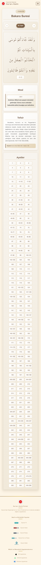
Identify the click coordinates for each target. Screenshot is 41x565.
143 (28, 310)
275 (28, 472)
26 (28, 191)
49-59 (12, 218)
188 (28, 361)
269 (28, 462)
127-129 (28, 292)
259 (20, 453)
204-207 (28, 380)
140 (28, 306)
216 (28, 393)
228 (20, 412)
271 (20, 467)
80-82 (12, 237)
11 (20, 177)
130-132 (12, 297)
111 (28, 269)
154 (28, 324)
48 (28, 214)
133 (20, 297)
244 (28, 430)
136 (20, 301)
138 (12, 306)
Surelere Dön (20, 11)
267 (12, 462)
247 (28, 435)
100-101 (28, 255)
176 (20, 347)
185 (28, 357)
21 (12, 186)
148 (12, 320)
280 (12, 481)
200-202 (12, 380)
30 (12, 200)
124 (28, 287)
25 (20, 191)
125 (12, 292)
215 (20, 393)
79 (28, 232)
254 (28, 444)
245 (12, 435)
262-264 (20, 458)
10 (12, 177)
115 (12, 278)
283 (12, 485)
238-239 (12, 426)
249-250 (20, 439)
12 (28, 177)
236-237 (28, 421)
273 (12, 472)
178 (12, 352)
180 (28, 352)
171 (12, 343)
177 (28, 347)
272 (28, 467)
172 (20, 343)
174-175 (12, 347)
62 (12, 223)
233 (12, 421)
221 (20, 403)
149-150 (20, 320)
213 (28, 389)
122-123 (20, 287)
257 (28, 449)
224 (20, 407)
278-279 (28, 476)
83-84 (20, 237)
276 (12, 476)
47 (20, 214)
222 (28, 403)
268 (20, 462)
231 (20, 416)
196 (12, 375)
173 (28, 343)
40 (28, 205)
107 (20, 264)
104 (20, 260)
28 (20, 195)
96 (28, 251)
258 (12, 453)
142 (20, 310)
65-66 (29, 223)
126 (20, 292)
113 (20, 274)
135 (12, 301)
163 (20, 333)
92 (28, 246)
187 (20, 361)
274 (20, 472)
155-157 (12, 329)
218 (20, 398)
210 (28, 384)
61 (28, 218)
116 (20, 278)
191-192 (28, 366)
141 (12, 310)
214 (12, 393)
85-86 (29, 237)
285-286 (28, 485)
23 (28, 186)
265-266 (28, 458)
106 (12, 264)
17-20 (29, 182)
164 (28, 333)
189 (12, 366)
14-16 (20, 182)
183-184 (20, 357)
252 (12, 444)
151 (28, 320)
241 (28, 426)
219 (28, 398)
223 (12, 407)
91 (20, 246)
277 (20, 476)
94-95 (20, 251)
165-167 (12, 338)
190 (20, 366)
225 (28, 407)
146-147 (28, 315)
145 (20, 315)
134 (28, 297)
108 (28, 264)
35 (12, 205)
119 (20, 283)
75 (28, 228)
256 (20, 449)
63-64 (20, 223)
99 (20, 255)
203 (20, 380)
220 (12, 403)
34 (28, 200)
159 (28, 329)
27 (12, 195)
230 (12, 416)
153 (20, 324)
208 (12, 384)
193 (12, 370)
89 (28, 241)
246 (20, 435)
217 (12, 398)
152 (12, 324)
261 (12, 458)
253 (20, 444)
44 (28, 209)
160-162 (12, 333)
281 (20, 481)
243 (20, 430)
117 (28, 278)
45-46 (12, 214)
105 (28, 260)
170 (28, 338)
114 (28, 274)
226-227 (12, 412)
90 (12, 246)
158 (20, 329)
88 (20, 241)
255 (12, 449)
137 (28, 301)
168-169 (20, 338)
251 (28, 439)
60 (20, 218)
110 (20, 269)
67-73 (12, 228)
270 (12, 467)
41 (12, 209)
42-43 (20, 209)
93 (12, 251)
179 (20, 352)
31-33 (20, 200)
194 (20, 370)
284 (20, 485)
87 (12, 241)
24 (12, 191)
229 (28, 412)
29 (28, 195)
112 (12, 274)
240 (20, 426)
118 (12, 283)
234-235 (20, 421)
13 (12, 182)
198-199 (28, 375)
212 (20, 389)
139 (20, 306)
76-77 (12, 232)
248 (12, 439)
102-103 (12, 260)
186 (12, 361)
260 (28, 453)
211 (12, 389)
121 (12, 287)
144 (12, 315)
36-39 (20, 205)
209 (20, 384)
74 (20, 228)
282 (28, 481)
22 (20, 186)
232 (28, 416)
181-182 (12, 357)
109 (12, 269)
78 (20, 232)
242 (12, 430)
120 (28, 283)
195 (28, 370)
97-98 (12, 255)
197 (20, 375)
